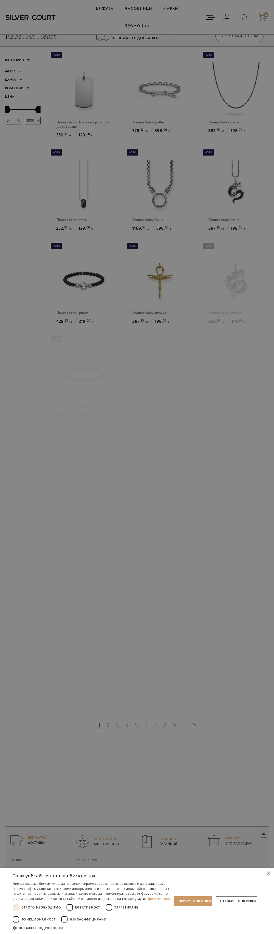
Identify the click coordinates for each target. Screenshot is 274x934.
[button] (93, 927)
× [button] (268, 873)
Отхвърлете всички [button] (238, 901)
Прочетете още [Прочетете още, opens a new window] (159, 899)
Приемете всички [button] (195, 901)
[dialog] (137, 467)
